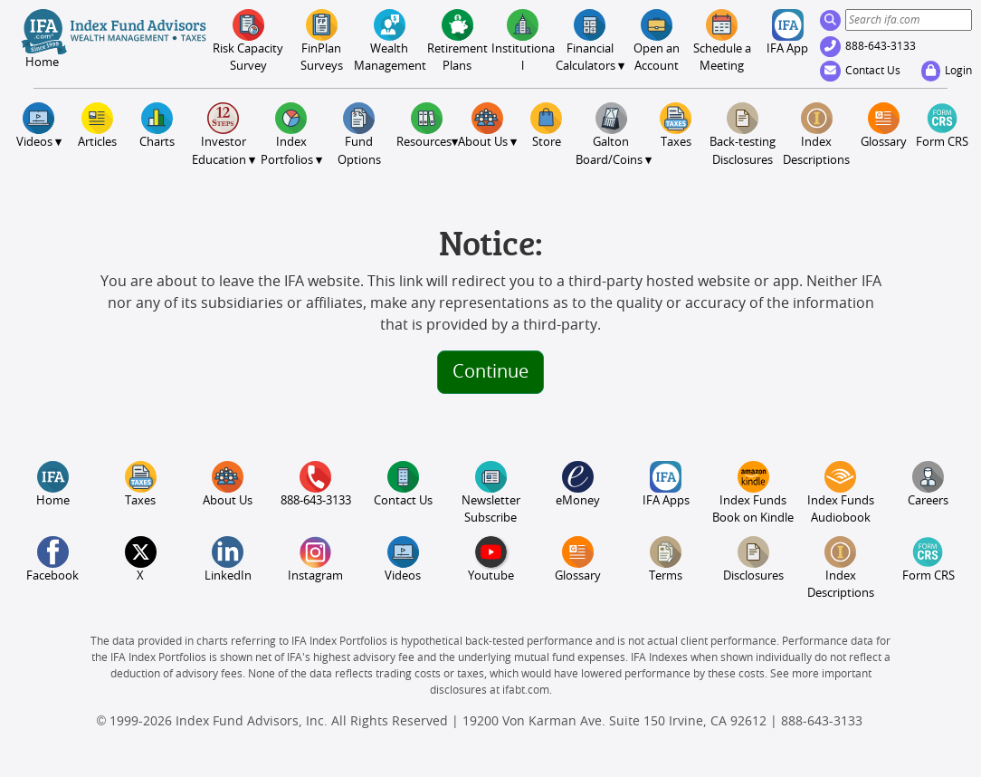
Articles (97, 125)
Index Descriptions (816, 134)
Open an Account (656, 40)
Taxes (675, 125)
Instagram (315, 559)
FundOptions (359, 134)
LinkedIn (228, 559)
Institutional (523, 40)
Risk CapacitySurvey (248, 40)
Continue (490, 372)
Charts (157, 125)
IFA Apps (666, 484)
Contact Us (860, 70)
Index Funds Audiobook (840, 492)
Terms (665, 559)
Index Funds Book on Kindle (753, 492)
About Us (227, 484)
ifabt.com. (527, 690)
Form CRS (942, 125)
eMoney (578, 484)
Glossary (884, 125)
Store (546, 125)
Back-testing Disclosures (743, 134)
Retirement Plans (457, 40)
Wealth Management (389, 40)
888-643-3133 (868, 46)
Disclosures (753, 559)
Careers (928, 484)
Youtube (491, 559)
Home (53, 484)
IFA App (787, 32)
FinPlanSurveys (321, 40)
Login (946, 70)
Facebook (52, 559)
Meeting (722, 40)
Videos (403, 559)
